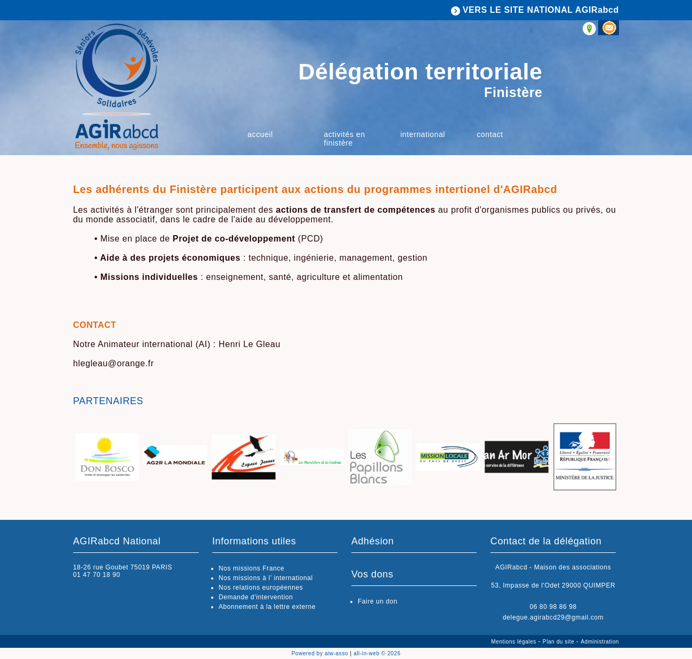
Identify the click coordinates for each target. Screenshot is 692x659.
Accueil (260, 134)
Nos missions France (251, 568)
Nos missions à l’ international (266, 578)
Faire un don (378, 601)
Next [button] (608, 459)
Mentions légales (514, 642)
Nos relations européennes (261, 587)
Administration (600, 642)
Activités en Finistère (344, 138)
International (422, 134)
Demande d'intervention (256, 597)
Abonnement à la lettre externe (267, 606)
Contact (490, 134)
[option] (107, 458)
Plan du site (559, 642)
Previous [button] (83, 459)
